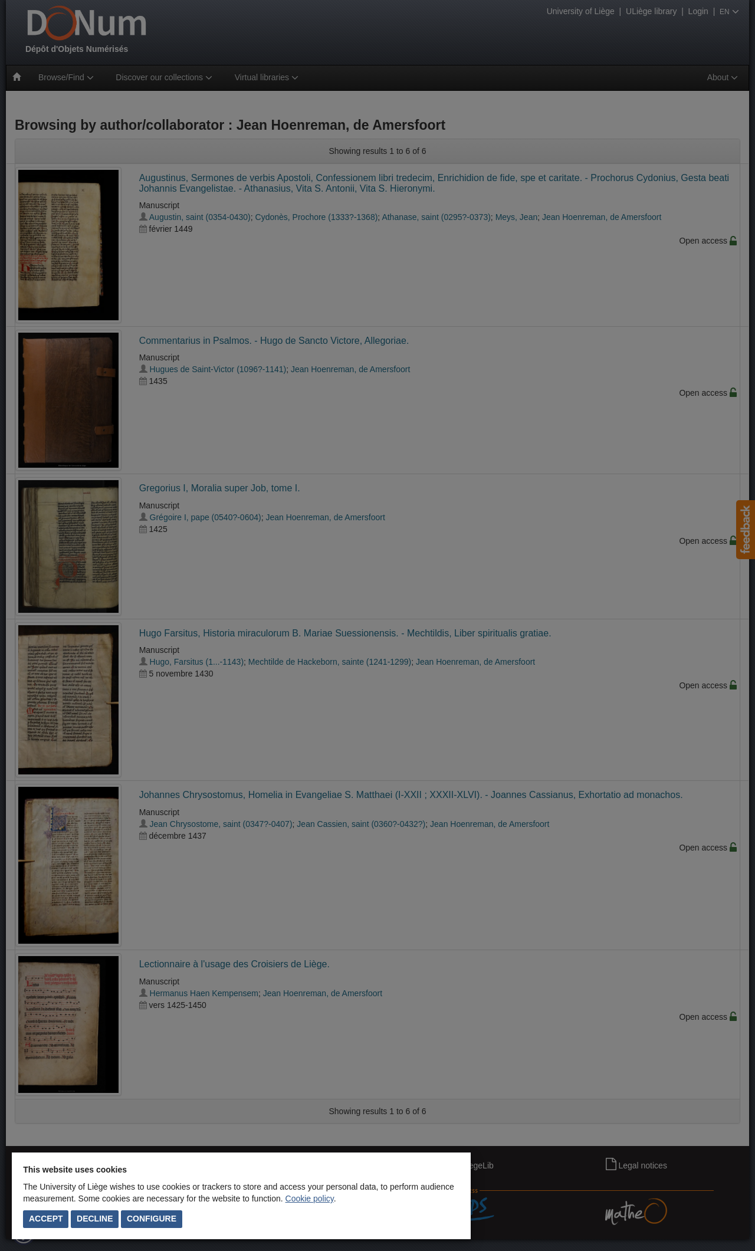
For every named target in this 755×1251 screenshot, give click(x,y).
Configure (151, 1218)
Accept (46, 1218)
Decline (95, 1218)
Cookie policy (309, 1198)
